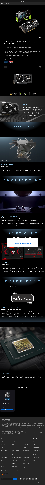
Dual (20, 437)
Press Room (24, 447)
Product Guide (35, 454)
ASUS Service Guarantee (26, 467)
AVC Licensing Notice (36, 451)
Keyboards (13, 464)
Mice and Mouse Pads (15, 466)
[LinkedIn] (33, 479)
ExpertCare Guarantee (26, 469)
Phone (2, 451)
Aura (34, 460)
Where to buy (35, 456)
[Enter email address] (7, 479)
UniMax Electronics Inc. (26, 451)
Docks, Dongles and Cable (15, 470)
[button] (1, 1)
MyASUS (24, 464)
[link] (22, 1)
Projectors (2, 460)
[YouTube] (30, 479)
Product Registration (26, 457)
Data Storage (13, 448)
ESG (34, 440)
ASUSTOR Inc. (25, 448)
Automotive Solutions (36, 450)
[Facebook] (21, 479)
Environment (35, 441)
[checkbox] (39, 37)
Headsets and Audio (14, 467)
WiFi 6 (12, 454)
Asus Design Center (36, 447)
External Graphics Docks (15, 450)
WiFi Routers (13, 456)
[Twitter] (24, 479)
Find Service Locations (26, 456)
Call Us (24, 460)
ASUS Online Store (36, 457)
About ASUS (24, 440)
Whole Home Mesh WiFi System (16, 457)
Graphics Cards (14, 441)
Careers (24, 441)
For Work (2, 443)
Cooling (13, 444)
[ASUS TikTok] (36, 479)
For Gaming (2, 447)
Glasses (2, 469)
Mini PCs (2, 466)
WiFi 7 (12, 453)
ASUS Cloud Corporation (26, 450)
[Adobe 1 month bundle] (11, 62)
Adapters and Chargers (15, 469)
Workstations (3, 467)
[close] (36, 239)
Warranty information (26, 466)
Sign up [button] (15, 478)
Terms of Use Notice (18, 482)
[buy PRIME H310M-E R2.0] (5, 402)
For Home (2, 441)
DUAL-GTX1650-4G (5, 3)
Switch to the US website (25, 243)
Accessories (2, 454)
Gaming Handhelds (3, 456)
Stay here (17, 243)
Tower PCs (2, 463)
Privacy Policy (24, 482)
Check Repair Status (25, 454)
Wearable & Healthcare (4, 453)
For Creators (3, 444)
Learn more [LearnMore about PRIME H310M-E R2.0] (7, 409)
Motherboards (14, 440)
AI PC (34, 444)
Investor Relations (25, 444)
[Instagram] (27, 479)
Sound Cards (13, 447)
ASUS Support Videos (26, 463)
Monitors (2, 459)
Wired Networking (14, 460)
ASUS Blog (34, 453)
